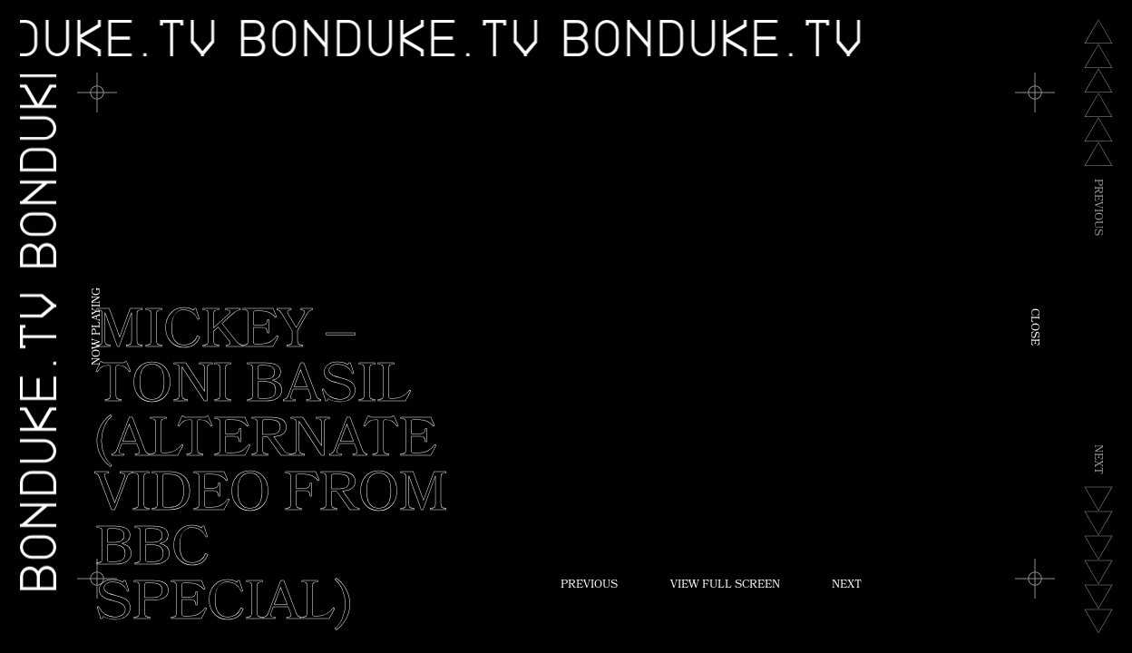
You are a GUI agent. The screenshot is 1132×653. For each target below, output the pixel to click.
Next (847, 586)
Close (1033, 327)
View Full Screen (725, 586)
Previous (589, 586)
